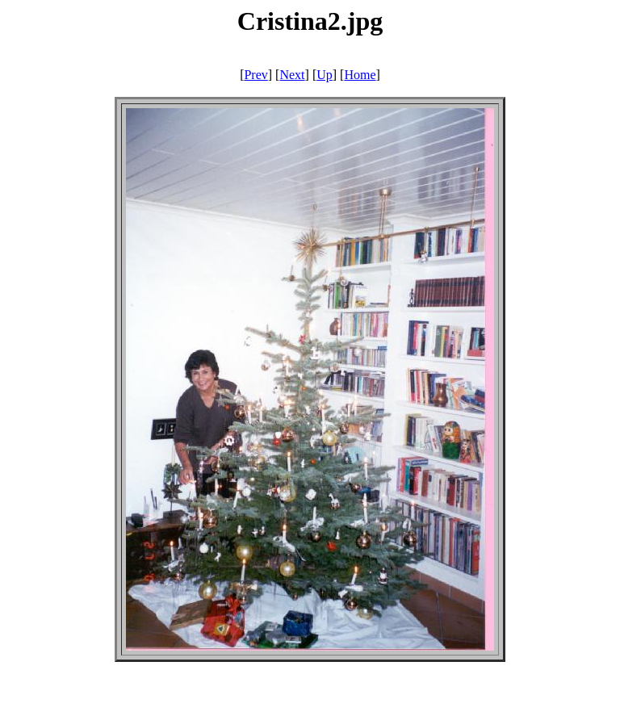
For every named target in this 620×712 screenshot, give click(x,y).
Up (324, 75)
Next (291, 75)
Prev (255, 75)
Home (359, 75)
